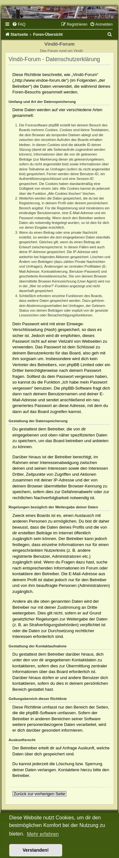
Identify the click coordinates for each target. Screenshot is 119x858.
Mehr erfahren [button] (43, 834)
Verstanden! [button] (36, 850)
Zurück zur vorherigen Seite (39, 793)
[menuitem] (18, 24)
